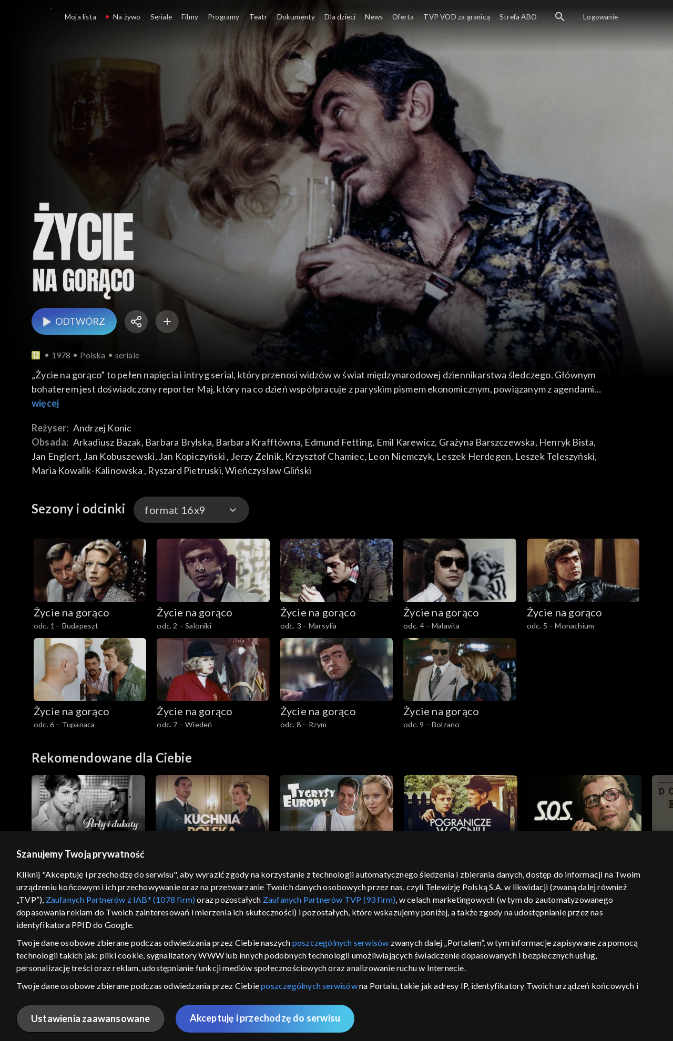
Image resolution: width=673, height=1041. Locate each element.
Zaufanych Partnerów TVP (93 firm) (329, 899)
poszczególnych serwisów (340, 942)
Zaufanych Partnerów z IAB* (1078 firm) (121, 899)
